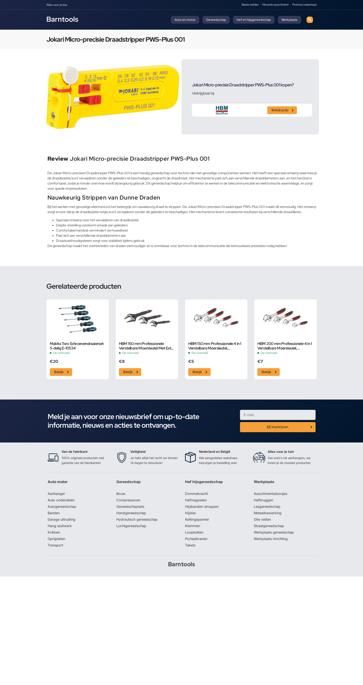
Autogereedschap (62, 506)
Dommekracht (196, 493)
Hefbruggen (263, 500)
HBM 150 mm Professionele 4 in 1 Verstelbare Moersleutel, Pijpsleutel (214, 345)
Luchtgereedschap (131, 526)
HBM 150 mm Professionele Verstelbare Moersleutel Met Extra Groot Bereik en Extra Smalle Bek (147, 345)
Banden (54, 513)
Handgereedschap (131, 513)
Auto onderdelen (61, 500)
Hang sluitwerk (60, 526)
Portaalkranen (196, 539)
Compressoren (128, 500)
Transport (55, 545)
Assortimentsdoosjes (270, 493)
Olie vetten (262, 519)
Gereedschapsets (130, 506)
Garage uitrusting (61, 519)
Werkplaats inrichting (271, 539)
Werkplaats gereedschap (274, 532)
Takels (190, 545)
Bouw (120, 493)
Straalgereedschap (269, 526)
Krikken (54, 532)
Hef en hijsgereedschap (254, 20)
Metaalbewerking (267, 513)
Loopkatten (194, 532)
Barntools (62, 19)
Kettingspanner (197, 519)
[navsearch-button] (310, 20)
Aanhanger (56, 493)
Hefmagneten (196, 500)
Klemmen (192, 526)
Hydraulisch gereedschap (137, 519)
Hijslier (190, 513)
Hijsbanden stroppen (202, 506)
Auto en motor (185, 20)
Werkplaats (289, 20)
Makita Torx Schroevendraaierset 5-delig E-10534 (77, 345)
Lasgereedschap (267, 506)
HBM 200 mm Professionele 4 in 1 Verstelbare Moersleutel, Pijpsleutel (284, 345)
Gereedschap (216, 20)
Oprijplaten (56, 539)
